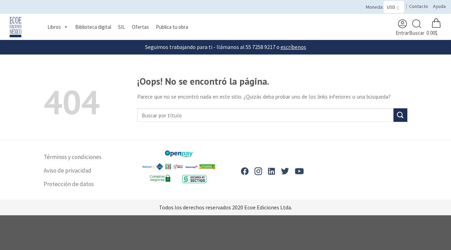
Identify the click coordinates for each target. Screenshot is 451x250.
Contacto (418, 6)
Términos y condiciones (72, 157)
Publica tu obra (172, 27)
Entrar (402, 27)
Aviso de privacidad (67, 170)
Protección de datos (69, 184)
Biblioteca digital (93, 27)
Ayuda (439, 6)
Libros (57, 27)
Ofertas (140, 27)
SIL (121, 27)
